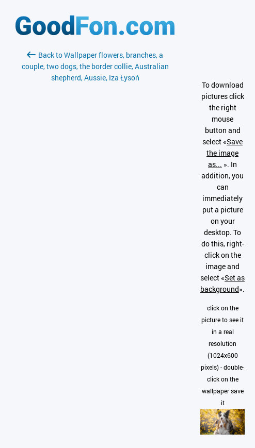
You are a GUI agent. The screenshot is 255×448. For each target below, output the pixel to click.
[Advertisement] (95, 206)
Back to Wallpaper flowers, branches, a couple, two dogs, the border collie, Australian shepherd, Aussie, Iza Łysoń (95, 66)
